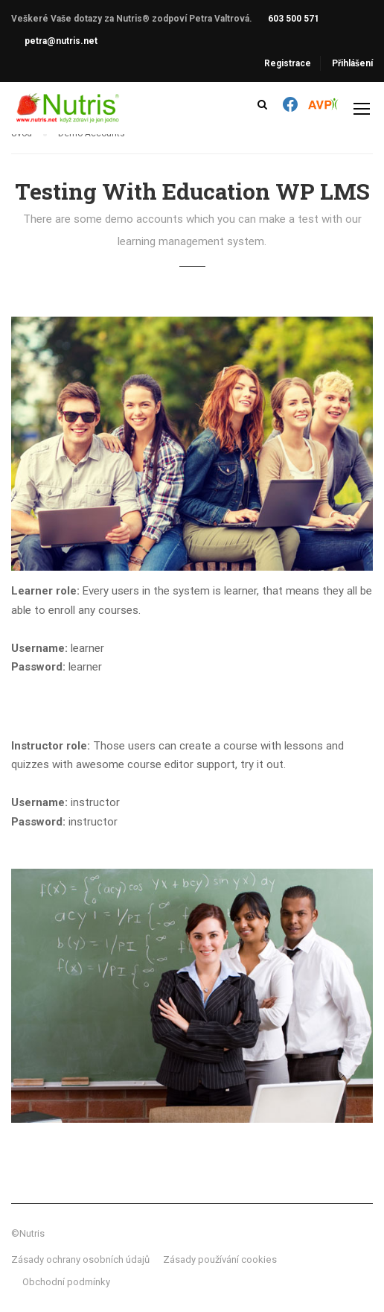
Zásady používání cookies (220, 1259)
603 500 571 (293, 18)
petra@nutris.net (61, 41)
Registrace (287, 63)
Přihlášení (352, 63)
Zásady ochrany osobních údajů (80, 1259)
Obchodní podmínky (66, 1281)
